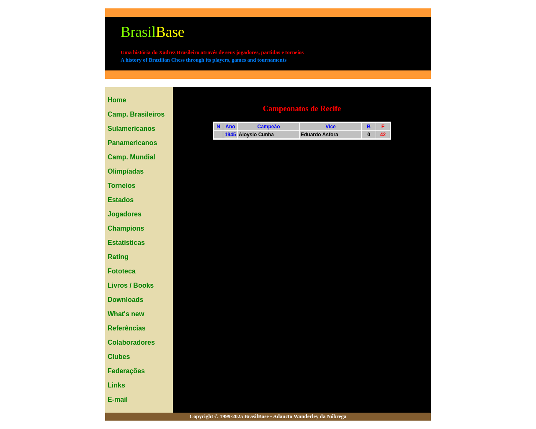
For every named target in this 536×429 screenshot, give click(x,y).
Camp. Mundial (131, 157)
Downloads (125, 299)
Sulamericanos (131, 128)
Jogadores (125, 214)
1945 (230, 135)
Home (117, 100)
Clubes (119, 356)
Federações (126, 370)
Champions (126, 228)
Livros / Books (131, 285)
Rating (118, 256)
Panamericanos (132, 142)
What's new (126, 313)
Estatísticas (126, 242)
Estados (121, 199)
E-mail (118, 399)
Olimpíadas (126, 171)
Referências (127, 328)
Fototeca (122, 271)
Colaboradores (131, 342)
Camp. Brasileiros (136, 114)
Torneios (121, 185)
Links (116, 385)
